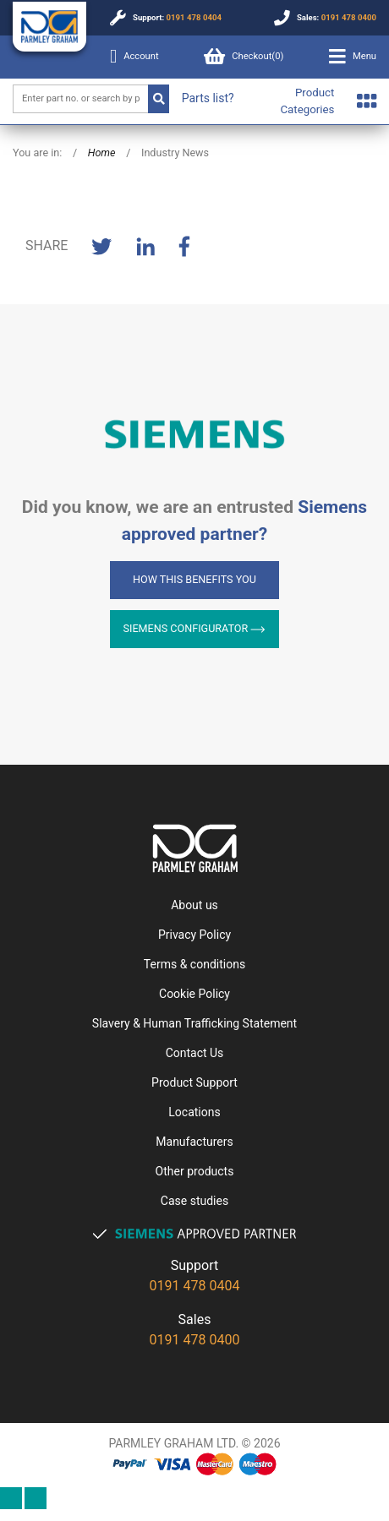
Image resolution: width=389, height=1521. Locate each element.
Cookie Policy (194, 993)
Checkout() (243, 56)
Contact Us (195, 1053)
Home (102, 152)
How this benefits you (194, 579)
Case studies (194, 1201)
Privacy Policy (194, 934)
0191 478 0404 (194, 17)
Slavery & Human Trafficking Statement (194, 1023)
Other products (195, 1171)
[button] (352, 56)
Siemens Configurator (194, 628)
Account (134, 56)
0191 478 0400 (348, 17)
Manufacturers (194, 1141)
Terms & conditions (194, 964)
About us (194, 905)
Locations (194, 1112)
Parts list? (208, 98)
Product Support (194, 1082)
